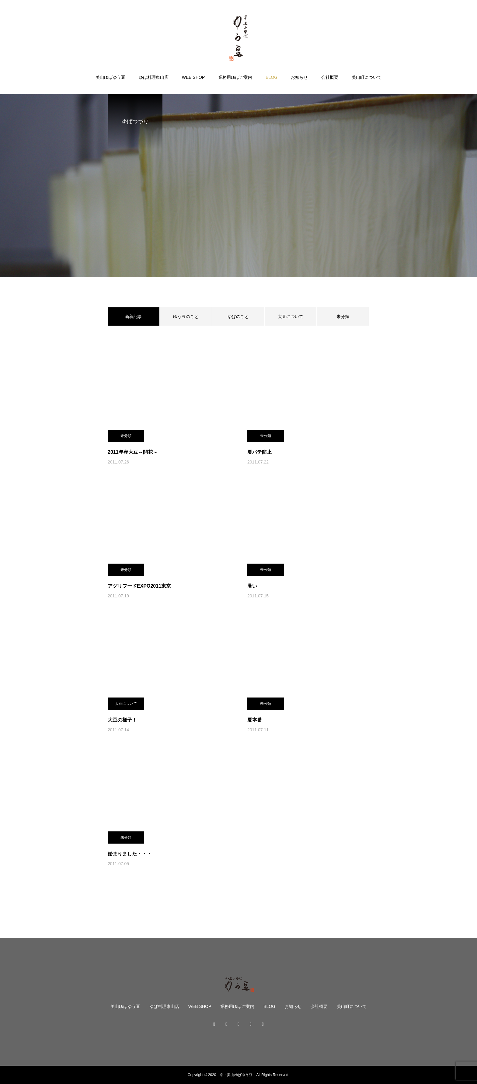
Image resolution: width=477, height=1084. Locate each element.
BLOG (271, 77)
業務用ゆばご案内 (235, 77)
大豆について (290, 316)
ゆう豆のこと (186, 316)
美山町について (366, 77)
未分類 (342, 316)
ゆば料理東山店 (154, 77)
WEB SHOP (193, 77)
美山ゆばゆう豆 (110, 77)
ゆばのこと (238, 316)
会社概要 (329, 77)
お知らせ (299, 77)
